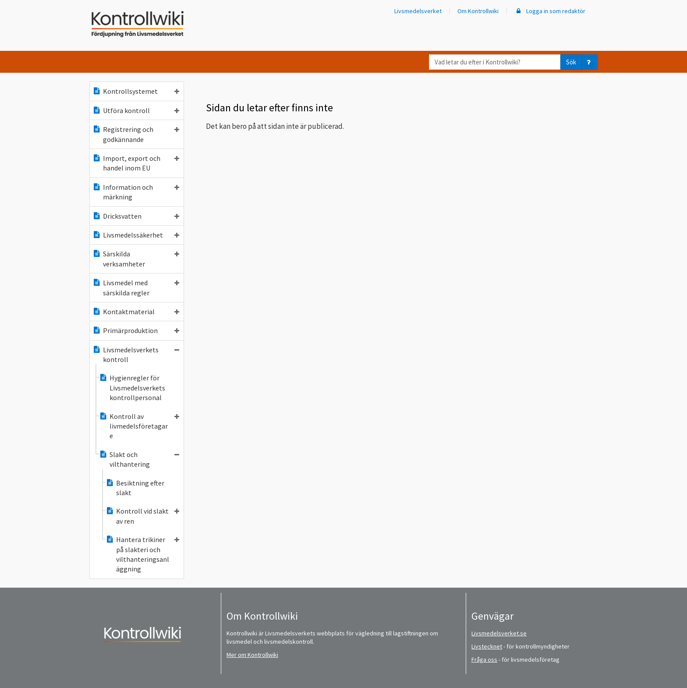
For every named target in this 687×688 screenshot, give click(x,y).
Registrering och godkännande (135, 134)
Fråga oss (484, 659)
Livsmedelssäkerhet (135, 235)
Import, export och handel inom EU (135, 163)
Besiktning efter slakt (135, 488)
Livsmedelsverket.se (499, 633)
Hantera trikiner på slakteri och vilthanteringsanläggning (142, 554)
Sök (571, 62)
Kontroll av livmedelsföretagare (139, 426)
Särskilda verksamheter (135, 258)
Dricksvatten (135, 216)
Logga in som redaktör (549, 11)
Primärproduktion (135, 330)
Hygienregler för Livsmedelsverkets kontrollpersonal (132, 387)
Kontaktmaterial (135, 311)
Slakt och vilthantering (139, 459)
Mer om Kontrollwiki (252, 655)
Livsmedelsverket (418, 11)
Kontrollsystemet (135, 91)
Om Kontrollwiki (478, 11)
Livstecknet (486, 646)
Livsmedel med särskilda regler (135, 287)
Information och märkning (135, 192)
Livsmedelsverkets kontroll (135, 354)
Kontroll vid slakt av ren (142, 516)
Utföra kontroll (135, 110)
